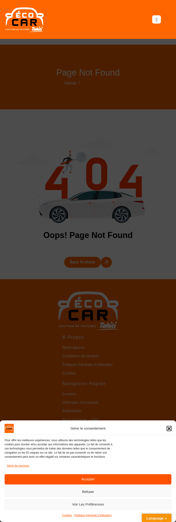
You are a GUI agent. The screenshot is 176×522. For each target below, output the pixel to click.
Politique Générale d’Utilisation (93, 515)
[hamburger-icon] (156, 19)
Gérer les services (18, 465)
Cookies (67, 515)
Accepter (88, 479)
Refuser (88, 492)
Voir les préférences (88, 504)
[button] (169, 428)
